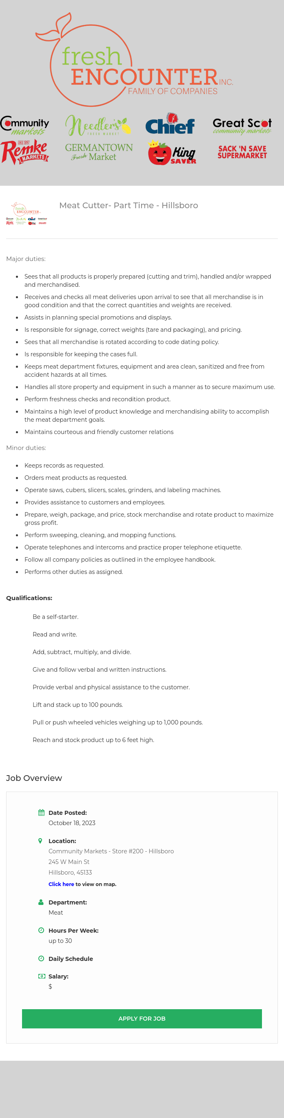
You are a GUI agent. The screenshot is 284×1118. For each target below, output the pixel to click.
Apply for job (142, 1018)
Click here (62, 884)
